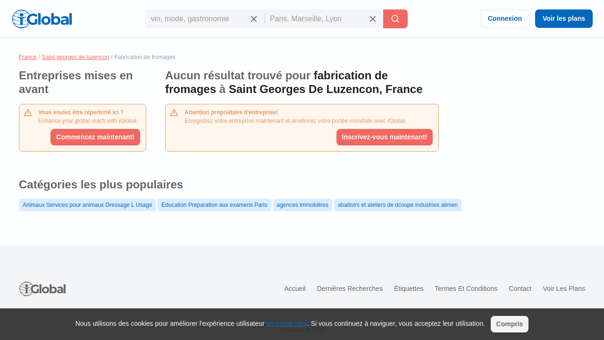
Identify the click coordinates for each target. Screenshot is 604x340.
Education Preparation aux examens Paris (214, 205)
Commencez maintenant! (95, 137)
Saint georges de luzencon (75, 57)
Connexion (505, 18)
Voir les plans (564, 18)
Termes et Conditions (466, 288)
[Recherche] (395, 18)
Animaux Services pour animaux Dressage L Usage (87, 205)
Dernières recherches (350, 288)
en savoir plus (287, 323)
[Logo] (42, 18)
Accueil (294, 288)
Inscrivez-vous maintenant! (385, 137)
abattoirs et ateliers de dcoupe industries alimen (398, 205)
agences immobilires (302, 205)
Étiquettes (408, 288)
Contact (520, 288)
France (27, 57)
